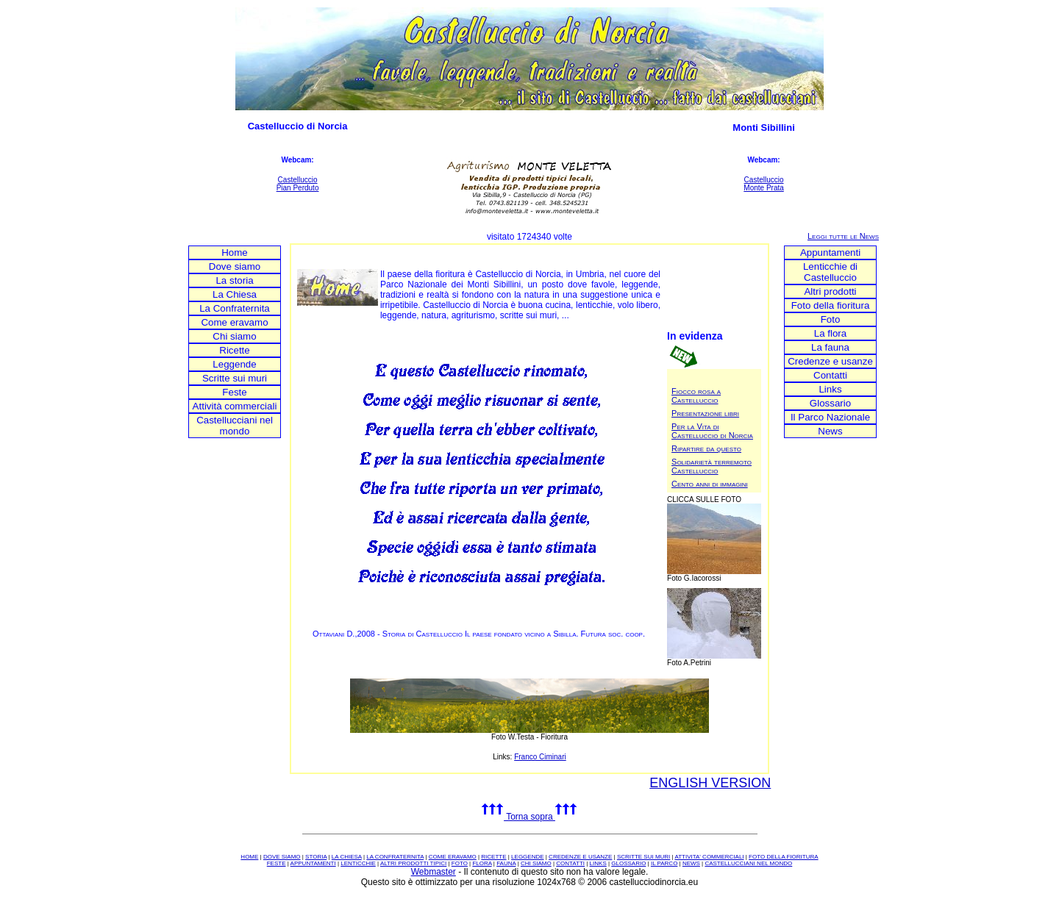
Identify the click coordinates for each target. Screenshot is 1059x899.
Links (830, 389)
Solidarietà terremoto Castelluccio (711, 466)
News (830, 431)
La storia (234, 280)
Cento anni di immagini (709, 483)
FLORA (481, 863)
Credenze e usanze (830, 361)
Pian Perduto (298, 188)
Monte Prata (763, 188)
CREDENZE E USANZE (580, 856)
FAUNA (506, 863)
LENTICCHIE (358, 863)
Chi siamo (234, 336)
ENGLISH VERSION (710, 783)
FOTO (460, 863)
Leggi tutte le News (843, 236)
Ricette (234, 350)
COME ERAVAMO (453, 856)
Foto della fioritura (830, 305)
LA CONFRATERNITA (395, 856)
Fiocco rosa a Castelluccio (696, 395)
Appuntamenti (830, 252)
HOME (249, 856)
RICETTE (493, 856)
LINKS (598, 863)
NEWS (691, 863)
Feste (234, 392)
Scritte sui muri (234, 378)
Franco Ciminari (540, 757)
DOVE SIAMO (282, 856)
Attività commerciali (235, 406)
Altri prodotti (830, 291)
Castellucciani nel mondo (234, 426)
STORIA (316, 856)
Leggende (234, 364)
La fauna (830, 347)
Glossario (830, 403)
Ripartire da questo (706, 448)
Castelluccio (298, 180)
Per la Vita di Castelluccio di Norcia (712, 431)
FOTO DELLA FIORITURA (784, 856)
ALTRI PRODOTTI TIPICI (413, 863)
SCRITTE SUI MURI (643, 856)
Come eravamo (234, 322)
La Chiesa (235, 294)
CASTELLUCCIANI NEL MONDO (748, 863)
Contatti (830, 375)
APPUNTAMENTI (313, 863)
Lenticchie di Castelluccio (830, 272)
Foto (831, 319)
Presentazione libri (705, 413)
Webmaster (433, 872)
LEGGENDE (527, 856)
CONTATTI (570, 863)
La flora (830, 333)
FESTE (276, 863)
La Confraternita (234, 308)
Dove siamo (234, 266)
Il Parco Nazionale (830, 417)
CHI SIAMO (536, 863)
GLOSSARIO (628, 863)
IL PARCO (664, 863)
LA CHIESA (347, 856)
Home (234, 252)
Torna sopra (529, 817)
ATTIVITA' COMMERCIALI (709, 856)
